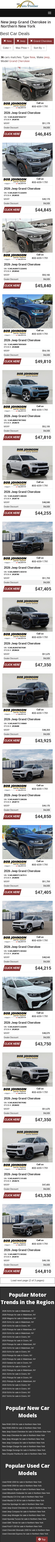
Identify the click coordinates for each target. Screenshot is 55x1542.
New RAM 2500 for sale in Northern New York (21, 1428)
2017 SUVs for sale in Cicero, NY (16, 1396)
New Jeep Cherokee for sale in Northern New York (23, 1435)
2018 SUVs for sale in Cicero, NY (16, 1392)
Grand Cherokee (41, 41)
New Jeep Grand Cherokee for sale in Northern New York (26, 1432)
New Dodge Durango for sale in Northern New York (23, 1450)
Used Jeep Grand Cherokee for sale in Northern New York (26, 1508)
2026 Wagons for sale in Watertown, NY (19, 1318)
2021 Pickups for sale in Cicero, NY (17, 1377)
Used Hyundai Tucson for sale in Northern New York (24, 1519)
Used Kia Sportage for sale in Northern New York (23, 1504)
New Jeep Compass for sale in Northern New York (23, 1443)
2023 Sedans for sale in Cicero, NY (17, 1363)
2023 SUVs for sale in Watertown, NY (18, 1348)
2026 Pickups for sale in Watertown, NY (19, 1315)
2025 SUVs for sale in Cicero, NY (16, 1326)
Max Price (22, 47)
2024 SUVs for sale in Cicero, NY (16, 1337)
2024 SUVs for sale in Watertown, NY (18, 1333)
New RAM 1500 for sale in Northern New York (21, 1424)
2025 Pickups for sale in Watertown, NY (19, 1329)
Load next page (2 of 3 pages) (27, 1280)
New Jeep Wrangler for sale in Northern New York (23, 1439)
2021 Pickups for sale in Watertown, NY (19, 1381)
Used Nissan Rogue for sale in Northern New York (23, 1489)
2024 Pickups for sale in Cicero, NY (17, 1340)
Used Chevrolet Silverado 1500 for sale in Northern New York (26, 1530)
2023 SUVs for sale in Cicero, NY (16, 1352)
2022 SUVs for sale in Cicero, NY (16, 1366)
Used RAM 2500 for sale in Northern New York (22, 1486)
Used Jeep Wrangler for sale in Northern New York (23, 1515)
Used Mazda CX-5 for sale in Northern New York (22, 1497)
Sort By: (39, 47)
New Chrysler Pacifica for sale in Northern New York (24, 1454)
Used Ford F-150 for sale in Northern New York (22, 1526)
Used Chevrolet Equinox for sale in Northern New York (25, 1534)
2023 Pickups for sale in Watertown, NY (19, 1359)
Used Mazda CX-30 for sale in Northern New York (23, 1500)
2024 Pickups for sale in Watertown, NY (19, 1344)
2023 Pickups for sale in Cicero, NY (17, 1355)
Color (7, 47)
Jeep (21, 41)
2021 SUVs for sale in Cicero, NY (16, 1374)
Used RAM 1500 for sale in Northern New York (22, 1482)
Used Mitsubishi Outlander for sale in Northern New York (26, 1493)
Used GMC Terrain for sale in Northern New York (22, 1523)
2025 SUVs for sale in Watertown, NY (18, 1322)
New (8, 41)
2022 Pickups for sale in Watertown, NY (19, 1370)
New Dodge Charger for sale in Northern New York (23, 1446)
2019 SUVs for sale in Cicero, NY (16, 1389)
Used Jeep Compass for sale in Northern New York (23, 1511)
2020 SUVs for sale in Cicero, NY (16, 1385)
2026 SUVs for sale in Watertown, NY (18, 1311)
